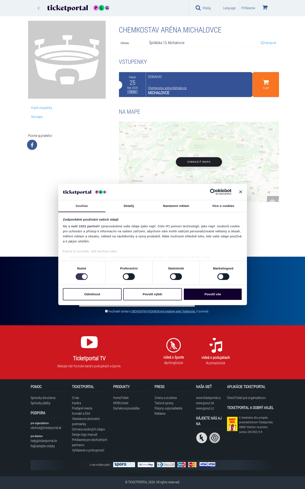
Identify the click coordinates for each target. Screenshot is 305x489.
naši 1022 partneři (85, 226)
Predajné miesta (82, 408)
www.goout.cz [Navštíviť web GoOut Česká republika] (205, 408)
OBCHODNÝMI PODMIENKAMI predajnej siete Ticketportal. (163, 311)
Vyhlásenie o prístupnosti (88, 450)
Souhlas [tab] (81, 206)
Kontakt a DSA (81, 413)
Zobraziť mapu (199, 162)
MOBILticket (120, 403)
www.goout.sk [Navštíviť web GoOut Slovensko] (205, 403)
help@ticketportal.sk (44, 440)
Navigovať (268, 43)
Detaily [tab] (129, 206)
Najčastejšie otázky (43, 446)
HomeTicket (121, 397)
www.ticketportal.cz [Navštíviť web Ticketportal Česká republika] (208, 397)
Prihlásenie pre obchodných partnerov (89, 442)
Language (229, 8)
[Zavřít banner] (240, 191)
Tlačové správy (164, 403)
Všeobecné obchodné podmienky (86, 421)
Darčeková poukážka (126, 408)
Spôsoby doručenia (43, 397)
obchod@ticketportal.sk (46, 427)
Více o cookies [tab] (223, 206)
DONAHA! (155, 76)
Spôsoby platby (41, 403)
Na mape (37, 116)
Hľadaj (203, 7)
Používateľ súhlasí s (158, 311)
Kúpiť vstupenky (41, 107)
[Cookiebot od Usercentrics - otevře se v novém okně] (213, 192)
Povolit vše (212, 294)
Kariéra (76, 403)
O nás (75, 397)
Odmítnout (92, 294)
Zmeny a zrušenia (165, 397)
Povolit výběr (152, 294)
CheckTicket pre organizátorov (246, 397)
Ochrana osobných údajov (88, 429)
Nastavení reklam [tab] (176, 206)
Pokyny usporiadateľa (168, 408)
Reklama (159, 413)
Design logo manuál (84, 434)
